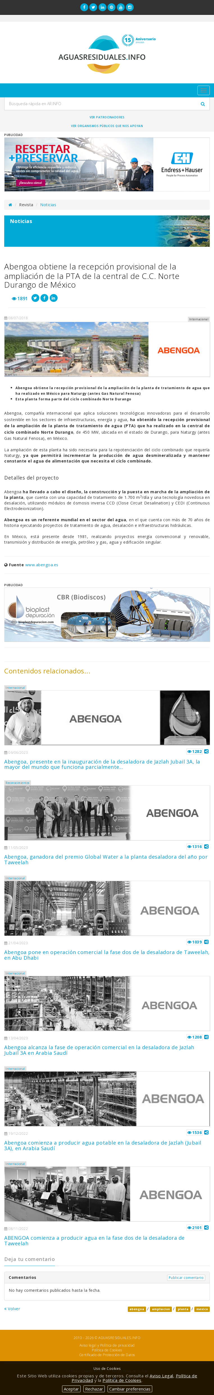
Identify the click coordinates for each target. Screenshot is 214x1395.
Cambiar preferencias (130, 1389)
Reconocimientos (17, 783)
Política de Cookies (107, 1350)
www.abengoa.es (41, 564)
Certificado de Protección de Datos (107, 1354)
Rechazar (94, 1389)
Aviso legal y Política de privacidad (107, 1345)
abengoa (136, 1309)
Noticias (48, 204)
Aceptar (71, 1389)
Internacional (15, 688)
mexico (202, 1309)
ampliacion (161, 1309)
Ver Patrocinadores (107, 117)
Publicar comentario (186, 1277)
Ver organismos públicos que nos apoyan (107, 126)
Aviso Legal (161, 1375)
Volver (12, 1308)
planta (183, 1309)
